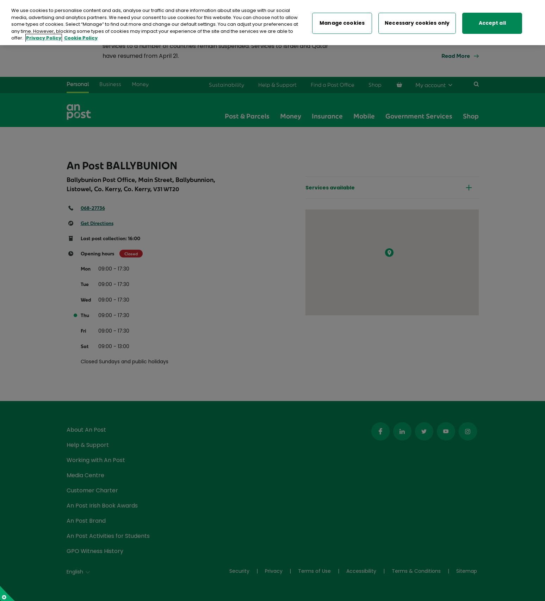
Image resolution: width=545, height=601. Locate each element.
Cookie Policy (81, 35)
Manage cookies (342, 20)
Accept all (492, 20)
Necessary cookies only (417, 20)
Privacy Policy (43, 35)
